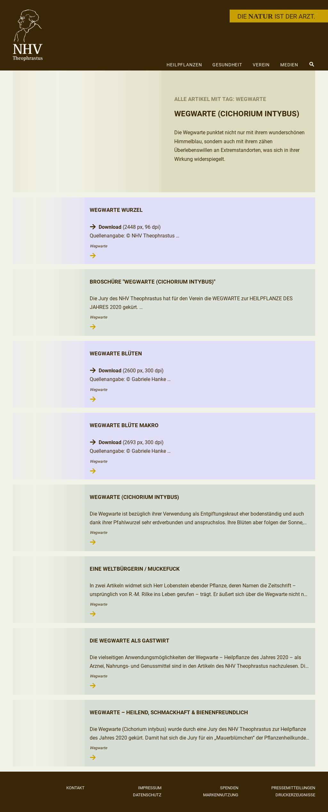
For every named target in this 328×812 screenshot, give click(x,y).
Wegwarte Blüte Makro (124, 425)
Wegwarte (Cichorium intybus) (134, 497)
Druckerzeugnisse (295, 794)
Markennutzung (220, 794)
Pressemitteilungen (293, 787)
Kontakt (75, 787)
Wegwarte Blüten (116, 353)
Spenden (229, 787)
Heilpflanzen (184, 64)
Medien (289, 64)
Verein (261, 64)
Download (110, 227)
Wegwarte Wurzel (116, 210)
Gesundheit (227, 64)
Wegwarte (98, 246)
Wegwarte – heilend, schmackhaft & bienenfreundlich (169, 712)
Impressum (149, 787)
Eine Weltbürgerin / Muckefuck (135, 569)
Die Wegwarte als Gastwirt (129, 640)
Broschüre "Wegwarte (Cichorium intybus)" (152, 281)
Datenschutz (147, 794)
